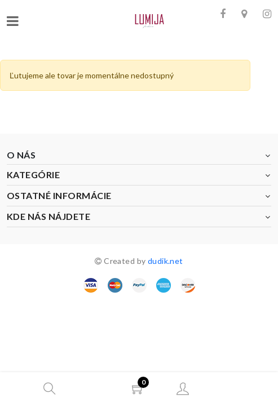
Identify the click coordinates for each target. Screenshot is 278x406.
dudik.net (165, 261)
